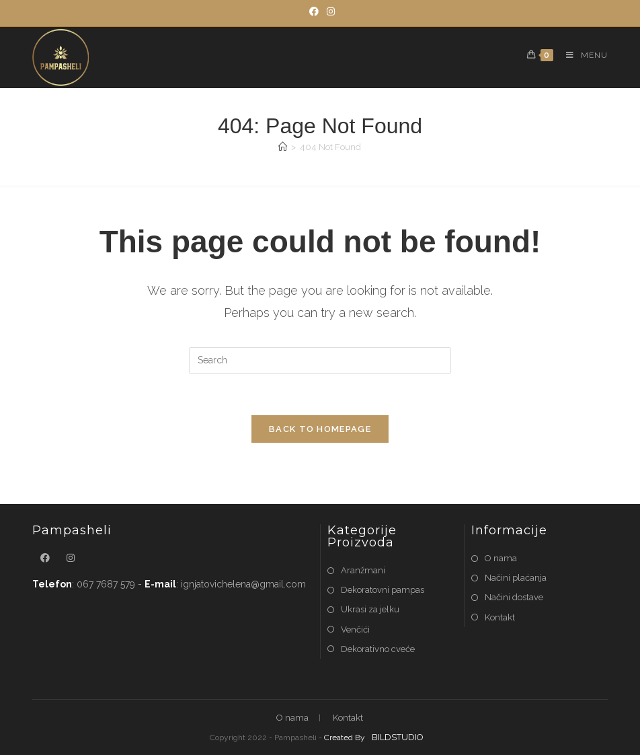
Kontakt (500, 617)
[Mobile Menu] (582, 55)
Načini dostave (514, 597)
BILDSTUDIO (398, 737)
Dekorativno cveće (378, 649)
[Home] (282, 147)
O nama (501, 558)
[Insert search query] (320, 360)
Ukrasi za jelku (370, 609)
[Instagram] (329, 11)
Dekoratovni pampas (382, 590)
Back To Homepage (320, 429)
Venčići (355, 629)
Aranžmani (363, 570)
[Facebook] (314, 11)
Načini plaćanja (516, 578)
